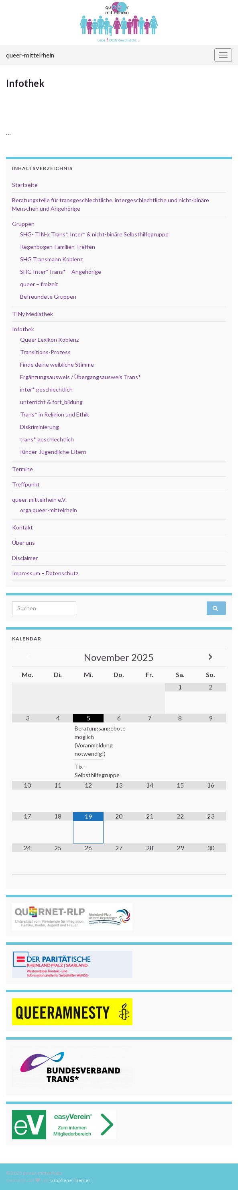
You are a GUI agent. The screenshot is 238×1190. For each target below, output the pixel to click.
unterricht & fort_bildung (51, 401)
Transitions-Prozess (45, 352)
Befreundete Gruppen (48, 296)
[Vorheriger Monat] (27, 657)
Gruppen (23, 223)
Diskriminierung (39, 426)
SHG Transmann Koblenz (51, 259)
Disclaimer (25, 557)
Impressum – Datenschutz (45, 573)
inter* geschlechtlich (46, 389)
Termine (22, 469)
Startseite (25, 184)
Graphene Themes (70, 1180)
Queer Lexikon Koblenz (49, 339)
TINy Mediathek (32, 313)
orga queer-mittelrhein (48, 510)
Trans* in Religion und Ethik (54, 414)
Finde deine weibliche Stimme (57, 364)
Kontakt (22, 527)
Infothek (23, 329)
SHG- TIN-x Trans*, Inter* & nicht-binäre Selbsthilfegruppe (94, 234)
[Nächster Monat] (210, 657)
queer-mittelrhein (30, 55)
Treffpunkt (26, 484)
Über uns (23, 542)
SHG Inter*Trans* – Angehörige (60, 271)
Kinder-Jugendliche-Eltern (53, 451)
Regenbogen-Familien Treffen (57, 246)
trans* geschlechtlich (47, 439)
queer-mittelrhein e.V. (39, 499)
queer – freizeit (39, 284)
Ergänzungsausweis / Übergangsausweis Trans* (80, 376)
